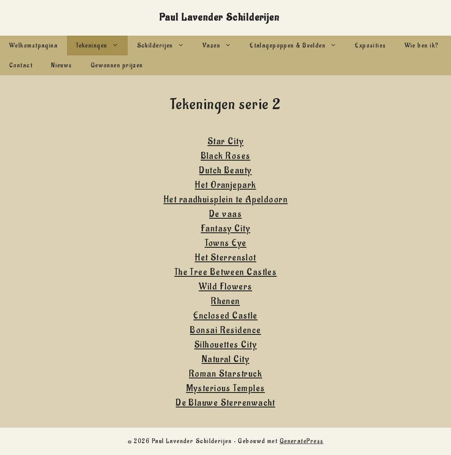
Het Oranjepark (225, 185)
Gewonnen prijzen (117, 65)
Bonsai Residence (225, 330)
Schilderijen (165, 45)
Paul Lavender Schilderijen (219, 17)
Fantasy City (225, 229)
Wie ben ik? (422, 45)
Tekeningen (101, 45)
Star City (225, 141)
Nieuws (61, 65)
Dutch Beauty (225, 170)
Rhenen (225, 301)
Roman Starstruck (225, 374)
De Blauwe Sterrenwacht (225, 403)
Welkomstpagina (33, 45)
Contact (21, 65)
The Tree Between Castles (225, 272)
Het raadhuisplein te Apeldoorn (225, 199)
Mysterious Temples (225, 388)
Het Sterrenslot (225, 258)
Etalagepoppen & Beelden (298, 45)
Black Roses (226, 156)
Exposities (370, 45)
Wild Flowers (225, 287)
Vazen (221, 45)
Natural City (225, 359)
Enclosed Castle (225, 316)
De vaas (225, 214)
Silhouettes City (225, 345)
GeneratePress (302, 441)
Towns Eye (226, 243)
